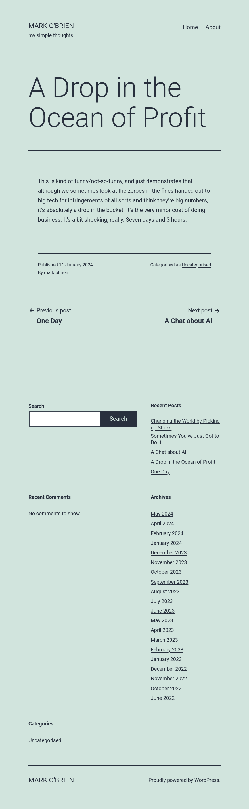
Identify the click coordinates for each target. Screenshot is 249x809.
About (213, 27)
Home (190, 27)
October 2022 (166, 688)
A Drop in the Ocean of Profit (183, 462)
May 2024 (162, 514)
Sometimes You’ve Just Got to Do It (185, 439)
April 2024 (162, 523)
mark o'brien (51, 26)
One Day (160, 472)
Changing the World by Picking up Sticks (185, 424)
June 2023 (163, 611)
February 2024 (167, 533)
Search (36, 406)
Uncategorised (196, 265)
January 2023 (166, 659)
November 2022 (169, 678)
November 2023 (169, 562)
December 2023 (169, 553)
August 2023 (165, 591)
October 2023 (166, 572)
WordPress (206, 780)
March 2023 (164, 640)
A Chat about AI (168, 452)
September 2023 (169, 582)
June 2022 (163, 698)
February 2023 (167, 650)
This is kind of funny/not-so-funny (80, 181)
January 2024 (166, 543)
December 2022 (169, 669)
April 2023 (162, 630)
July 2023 (162, 601)
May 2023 (162, 620)
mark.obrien (56, 272)
